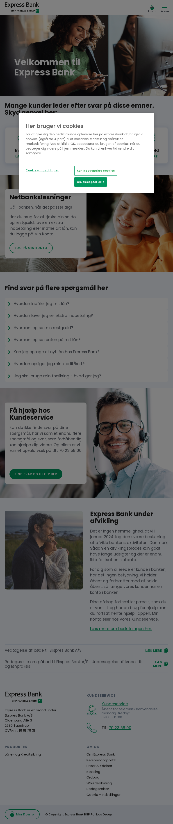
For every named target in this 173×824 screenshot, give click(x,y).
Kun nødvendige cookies (96, 171)
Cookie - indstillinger (42, 170)
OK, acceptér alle (90, 182)
